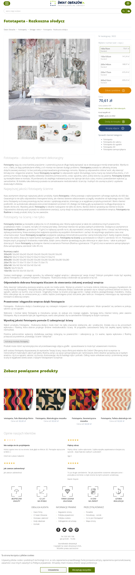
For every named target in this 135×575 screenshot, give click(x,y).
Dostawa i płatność (41, 518)
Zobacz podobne (112, 90)
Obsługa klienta (39, 507)
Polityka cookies (64, 518)
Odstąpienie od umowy (67, 521)
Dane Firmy (38, 512)
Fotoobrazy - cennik (93, 515)
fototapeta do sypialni (112, 144)
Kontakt (37, 524)
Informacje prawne (66, 507)
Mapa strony (91, 521)
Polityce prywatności (42, 563)
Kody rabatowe (39, 521)
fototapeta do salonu (112, 142)
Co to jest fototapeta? (94, 518)
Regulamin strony (65, 512)
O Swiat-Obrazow (40, 515)
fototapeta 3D (109, 147)
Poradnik (89, 512)
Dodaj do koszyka (115, 121)
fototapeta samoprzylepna (114, 149)
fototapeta (107, 139)
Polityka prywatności (66, 515)
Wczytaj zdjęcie (113, 128)
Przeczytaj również (94, 507)
